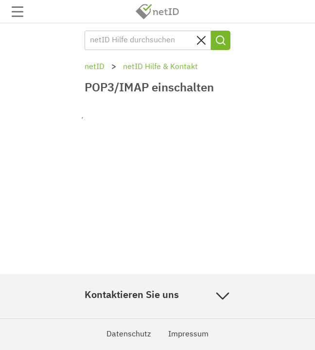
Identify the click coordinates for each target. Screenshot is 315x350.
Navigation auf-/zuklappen (17, 11)
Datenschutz (128, 334)
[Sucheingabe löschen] (201, 40)
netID (157, 11)
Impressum (188, 334)
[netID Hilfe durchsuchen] (148, 40)
